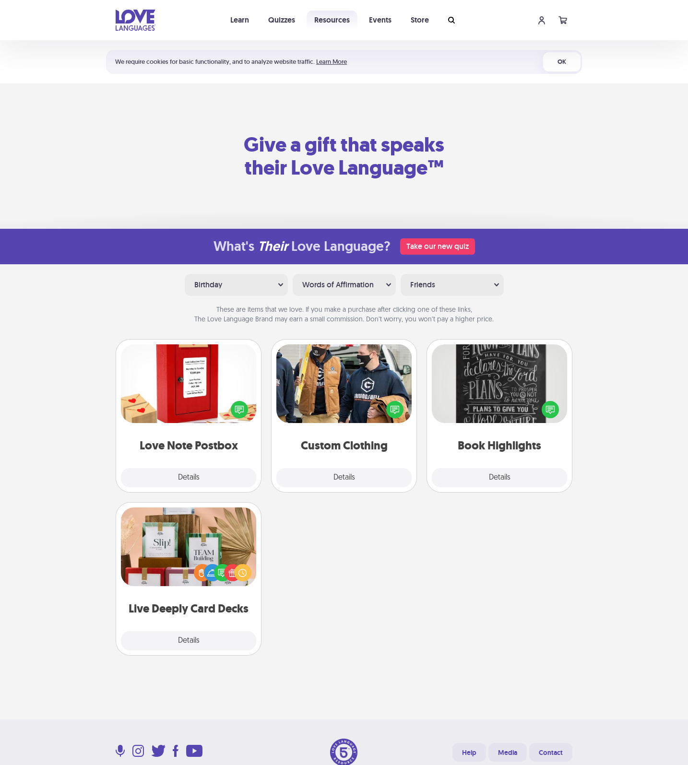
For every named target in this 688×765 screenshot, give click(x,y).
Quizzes (281, 20)
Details (189, 478)
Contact (551, 752)
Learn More (331, 62)
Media (507, 752)
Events (380, 20)
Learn (239, 20)
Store (420, 20)
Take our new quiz (437, 246)
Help (469, 752)
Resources (332, 20)
